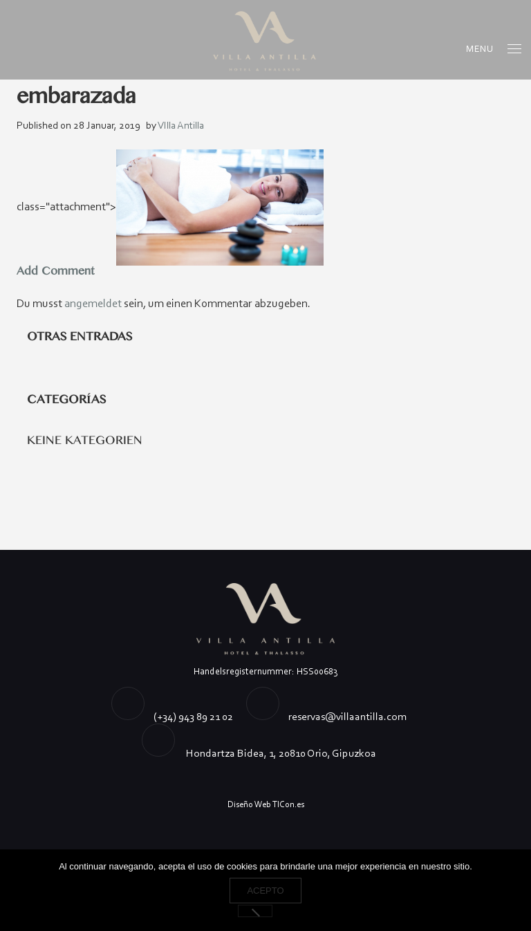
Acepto (265, 890)
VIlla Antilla (181, 125)
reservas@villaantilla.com (347, 716)
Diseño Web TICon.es (265, 804)
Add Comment (55, 271)
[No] (255, 911)
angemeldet (93, 303)
